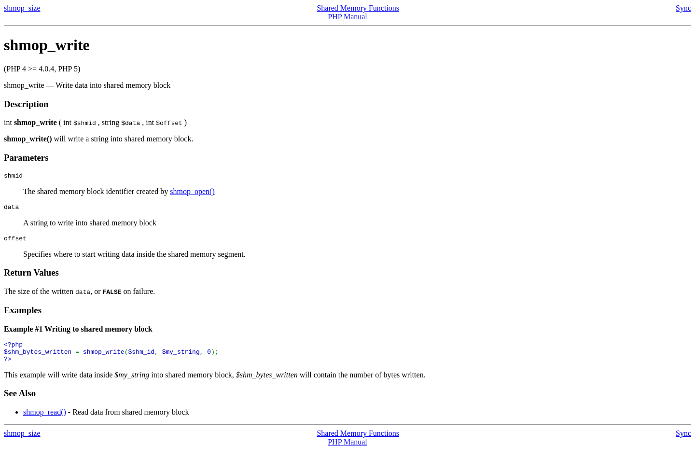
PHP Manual (347, 17)
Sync (683, 8)
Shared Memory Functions (358, 8)
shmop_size (22, 8)
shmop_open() (192, 193)
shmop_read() (44, 421)
